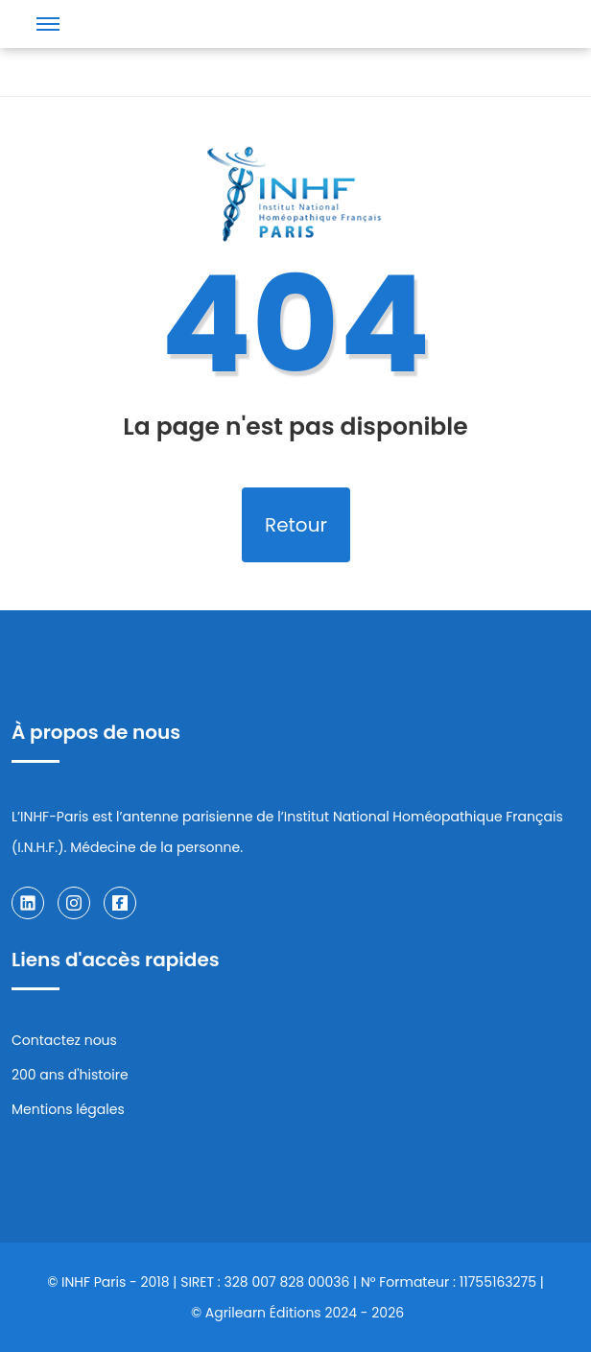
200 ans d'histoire (70, 1074)
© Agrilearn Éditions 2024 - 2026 (297, 1312)
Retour (296, 524)
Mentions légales (68, 1109)
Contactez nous (64, 1040)
